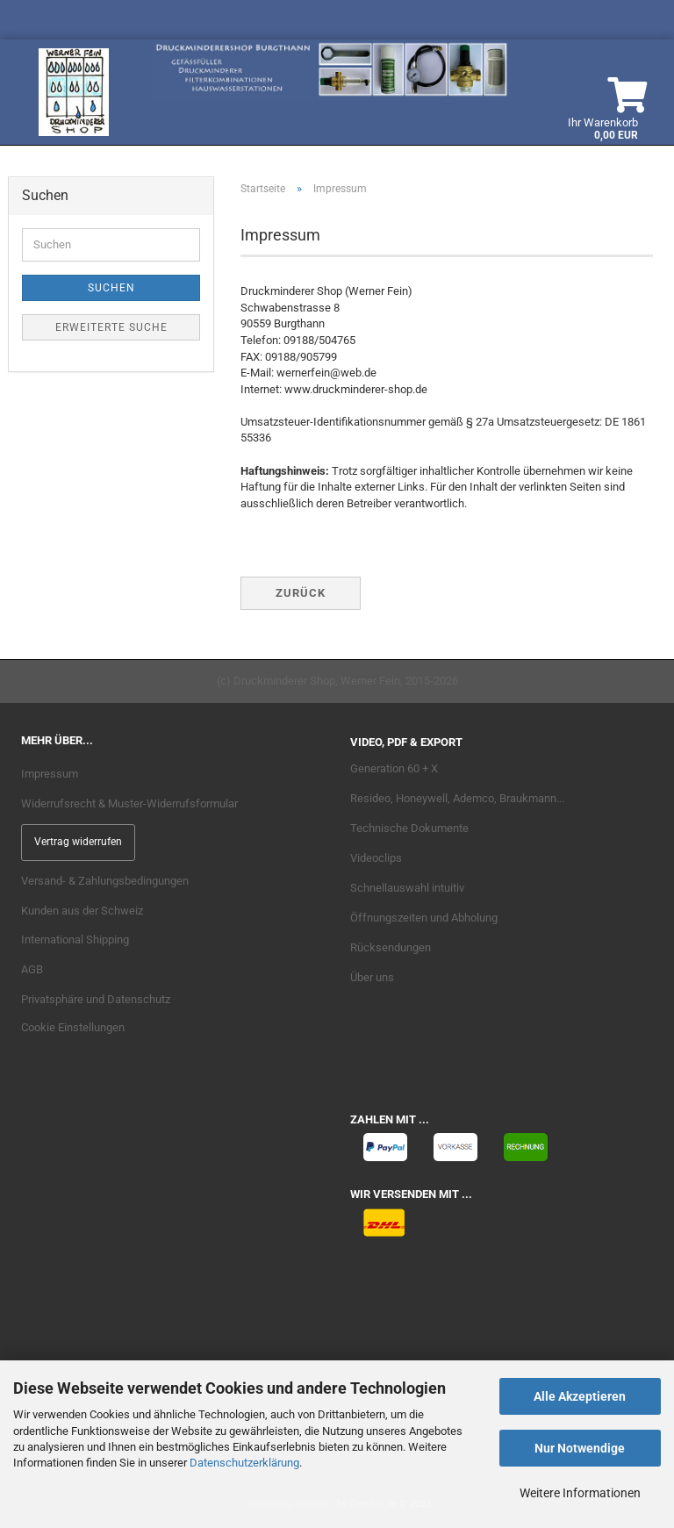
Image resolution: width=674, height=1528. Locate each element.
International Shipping (75, 939)
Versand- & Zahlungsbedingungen (105, 880)
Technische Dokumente (409, 828)
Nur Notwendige (579, 1448)
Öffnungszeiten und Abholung (424, 917)
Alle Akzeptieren (580, 1396)
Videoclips (376, 857)
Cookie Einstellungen (73, 1027)
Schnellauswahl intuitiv (407, 887)
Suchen (111, 288)
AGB (32, 969)
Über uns (372, 977)
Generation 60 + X (394, 768)
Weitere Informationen (580, 1493)
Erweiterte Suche (111, 327)
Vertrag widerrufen (78, 842)
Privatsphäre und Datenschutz (95, 999)
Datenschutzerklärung (244, 1462)
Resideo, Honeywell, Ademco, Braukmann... (457, 798)
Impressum (49, 773)
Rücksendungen (390, 947)
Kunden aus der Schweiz (82, 910)
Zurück (301, 592)
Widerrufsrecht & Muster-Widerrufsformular (129, 803)
